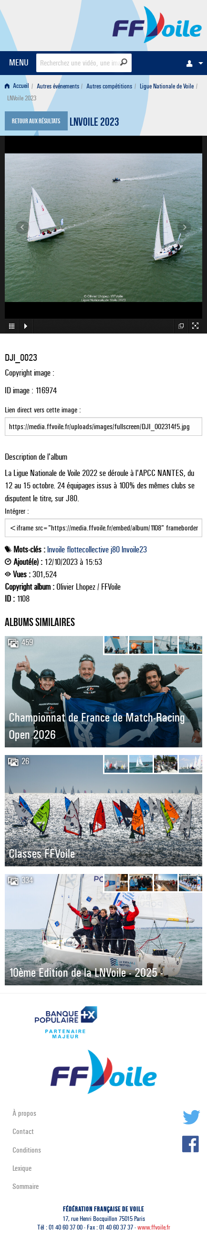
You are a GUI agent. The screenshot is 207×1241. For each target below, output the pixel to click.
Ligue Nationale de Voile (167, 86)
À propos (24, 1113)
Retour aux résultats (36, 122)
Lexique (21, 1168)
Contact (23, 1131)
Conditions (26, 1150)
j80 (115, 549)
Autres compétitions (109, 86)
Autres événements (58, 86)
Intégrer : (103, 522)
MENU (19, 62)
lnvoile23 (134, 549)
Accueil (17, 86)
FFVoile (157, 24)
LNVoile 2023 (94, 123)
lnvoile (56, 549)
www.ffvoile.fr (153, 1227)
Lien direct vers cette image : (103, 420)
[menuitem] (192, 63)
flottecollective (88, 549)
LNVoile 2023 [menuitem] (21, 98)
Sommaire (25, 1186)
